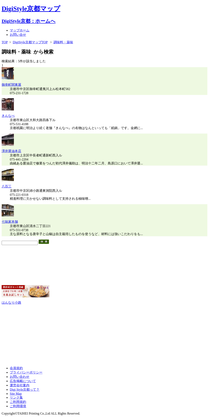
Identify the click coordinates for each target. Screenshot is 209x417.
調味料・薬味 (63, 42)
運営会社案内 (19, 385)
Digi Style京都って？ (24, 389)
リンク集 (16, 397)
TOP (5, 42)
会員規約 (16, 368)
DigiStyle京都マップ (31, 8)
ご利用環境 (18, 406)
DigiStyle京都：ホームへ (29, 21)
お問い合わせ (19, 376)
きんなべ (8, 115)
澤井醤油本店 (11, 151)
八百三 (6, 186)
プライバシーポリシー (26, 372)
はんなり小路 (11, 302)
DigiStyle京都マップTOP (30, 42)
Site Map (16, 393)
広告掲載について (23, 381)
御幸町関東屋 (11, 84)
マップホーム (19, 30)
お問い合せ (18, 34)
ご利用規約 (18, 402)
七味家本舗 (10, 221)
